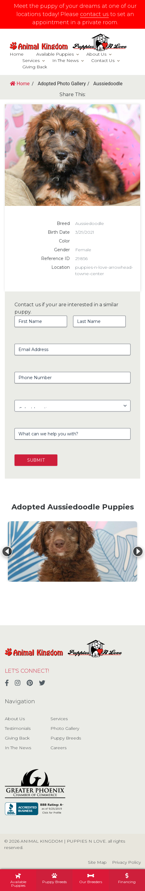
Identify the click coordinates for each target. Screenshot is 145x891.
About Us (96, 54)
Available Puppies (55, 54)
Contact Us (102, 60)
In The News (65, 60)
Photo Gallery (64, 728)
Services (31, 60)
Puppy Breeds (65, 738)
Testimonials (18, 728)
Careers (58, 747)
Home (17, 54)
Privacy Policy (126, 862)
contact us (94, 14)
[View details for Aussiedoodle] (72, 551)
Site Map (97, 862)
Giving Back (34, 67)
